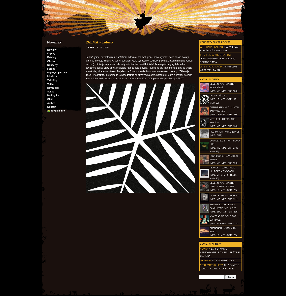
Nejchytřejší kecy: (211, 265)
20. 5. (203, 66)
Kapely (51, 53)
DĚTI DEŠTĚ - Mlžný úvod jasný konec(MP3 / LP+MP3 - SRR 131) (224, 111)
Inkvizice (52, 76)
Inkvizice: (205, 260)
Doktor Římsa (208, 62)
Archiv (51, 103)
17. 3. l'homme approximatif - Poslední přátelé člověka (220, 252)
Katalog (51, 57)
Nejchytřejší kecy (57, 72)
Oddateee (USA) (209, 58)
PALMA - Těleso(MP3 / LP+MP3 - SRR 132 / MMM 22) (223, 99)
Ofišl (50, 99)
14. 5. (203, 55)
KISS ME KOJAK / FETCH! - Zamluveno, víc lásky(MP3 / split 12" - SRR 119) (224, 208)
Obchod (51, 61)
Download (53, 87)
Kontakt (51, 107)
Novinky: (205, 249)
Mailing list (53, 95)
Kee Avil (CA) (231, 47)
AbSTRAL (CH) (227, 58)
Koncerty (52, 65)
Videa (50, 84)
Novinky (52, 49)
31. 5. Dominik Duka (223, 260)
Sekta (50, 91)
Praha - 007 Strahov (218, 55)
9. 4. (202, 47)
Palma (216, 70)
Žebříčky (52, 80)
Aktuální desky (209, 79)
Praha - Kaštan (214, 47)
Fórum (51, 68)
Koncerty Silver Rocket (215, 42)
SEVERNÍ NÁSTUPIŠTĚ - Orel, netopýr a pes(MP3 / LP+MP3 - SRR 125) (223, 186)
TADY (181, 78)
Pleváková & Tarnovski (214, 50)
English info (58, 110)
